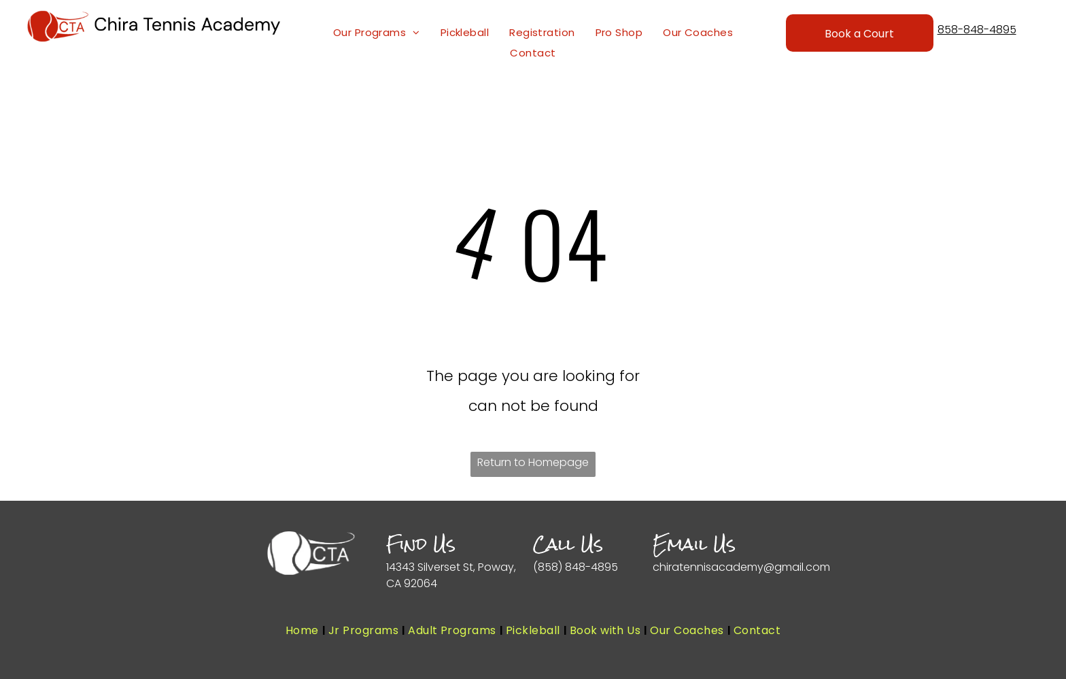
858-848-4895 (977, 29)
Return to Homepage (533, 462)
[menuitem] (376, 32)
